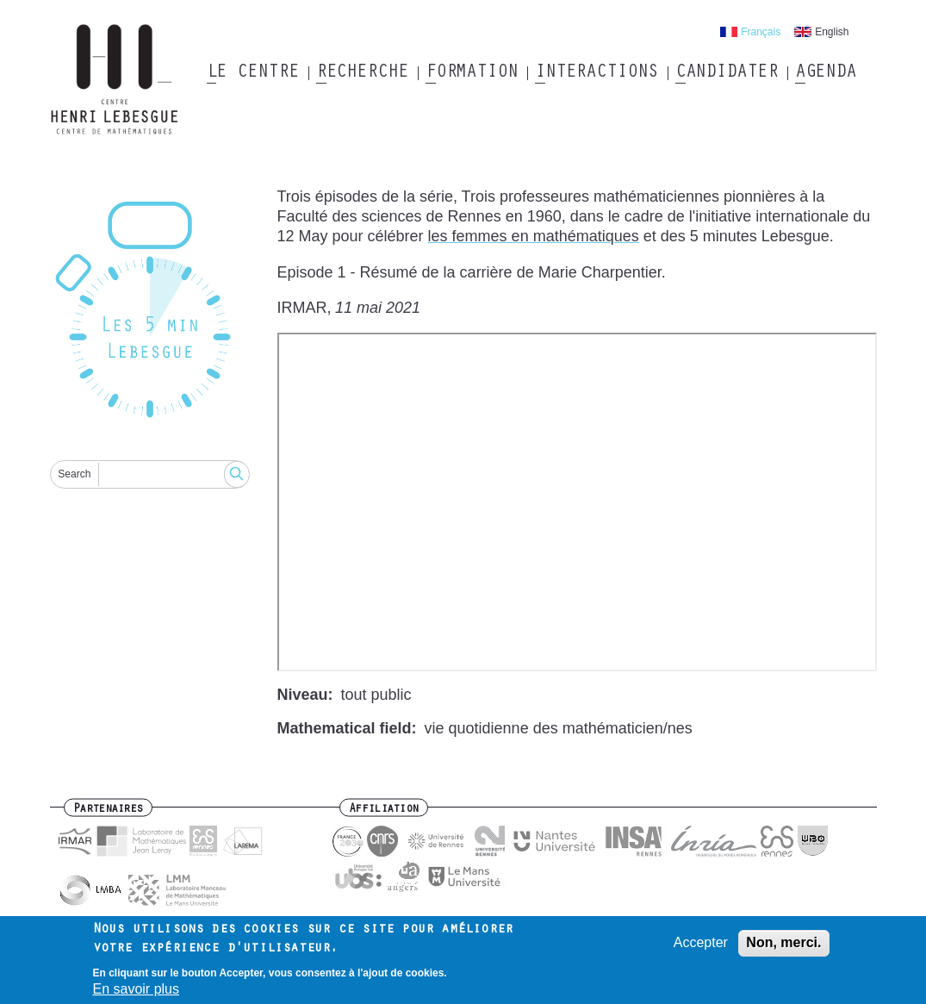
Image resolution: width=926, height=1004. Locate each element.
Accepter (701, 942)
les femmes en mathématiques (533, 236)
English (831, 32)
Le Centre (253, 73)
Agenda (825, 73)
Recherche (362, 73)
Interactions (596, 73)
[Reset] (150, 312)
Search (74, 474)
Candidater (726, 73)
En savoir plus (136, 989)
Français (760, 32)
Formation (472, 73)
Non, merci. (783, 942)
